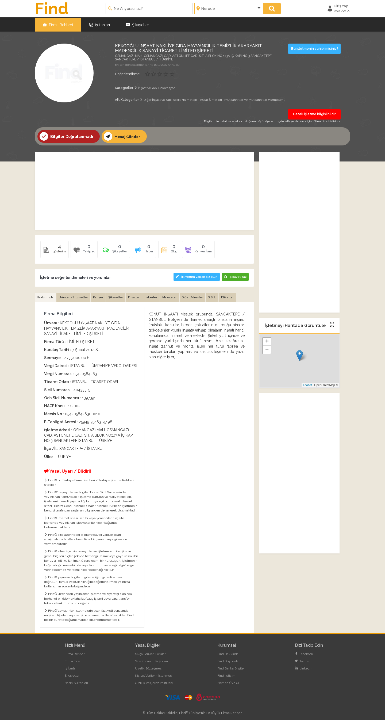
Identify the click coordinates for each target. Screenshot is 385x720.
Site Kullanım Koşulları (151, 660)
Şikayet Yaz (235, 276)
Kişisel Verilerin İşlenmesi (153, 675)
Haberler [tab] (152, 296)
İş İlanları (99, 24)
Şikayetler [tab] (116, 296)
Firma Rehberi (58, 24)
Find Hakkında (227, 653)
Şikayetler (137, 24)
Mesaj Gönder (122, 136)
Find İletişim (226, 675)
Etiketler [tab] (230, 296)
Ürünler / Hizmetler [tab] (73, 296)
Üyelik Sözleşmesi (148, 667)
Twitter (302, 660)
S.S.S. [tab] (214, 296)
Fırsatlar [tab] (135, 296)
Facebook (304, 653)
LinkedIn (303, 667)
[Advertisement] (144, 190)
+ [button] (267, 341)
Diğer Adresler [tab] (194, 296)
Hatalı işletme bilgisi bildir (314, 113)
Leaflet (307, 384)
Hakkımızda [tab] (45, 296)
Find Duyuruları (228, 660)
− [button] (267, 349)
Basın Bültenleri (76, 682)
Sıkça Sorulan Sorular (150, 653)
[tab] (115, 250)
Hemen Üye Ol (228, 682)
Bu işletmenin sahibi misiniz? (315, 48)
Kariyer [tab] (99, 296)
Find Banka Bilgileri (231, 667)
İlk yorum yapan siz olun (195, 276)
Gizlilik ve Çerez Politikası (154, 682)
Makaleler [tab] (171, 296)
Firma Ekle (72, 660)
